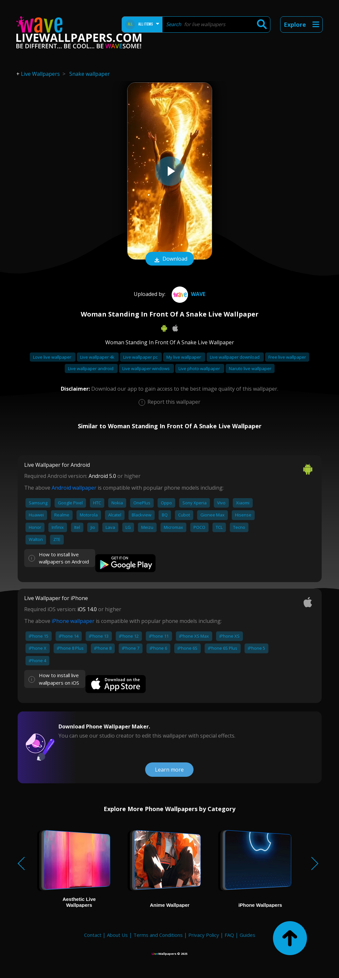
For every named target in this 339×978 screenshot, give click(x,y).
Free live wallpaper (287, 357)
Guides (247, 935)
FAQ (229, 935)
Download (169, 259)
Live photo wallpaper (199, 368)
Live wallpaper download (235, 357)
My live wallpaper (184, 357)
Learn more (169, 769)
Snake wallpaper (89, 73)
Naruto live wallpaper (250, 368)
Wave (187, 294)
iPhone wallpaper (73, 621)
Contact (92, 935)
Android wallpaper (74, 487)
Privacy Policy (203, 935)
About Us (117, 935)
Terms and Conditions (158, 935)
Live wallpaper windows (146, 368)
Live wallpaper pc (141, 357)
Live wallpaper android (91, 368)
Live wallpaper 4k (97, 357)
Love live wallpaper (52, 357)
